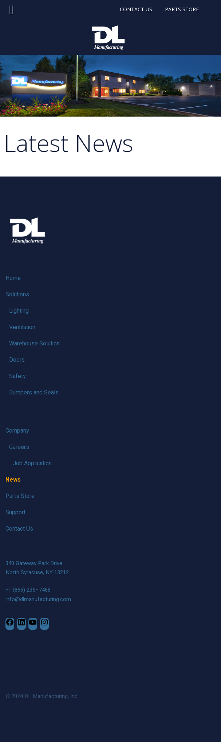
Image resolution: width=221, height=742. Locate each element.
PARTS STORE (182, 9)
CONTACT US (136, 9)
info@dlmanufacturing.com (38, 599)
